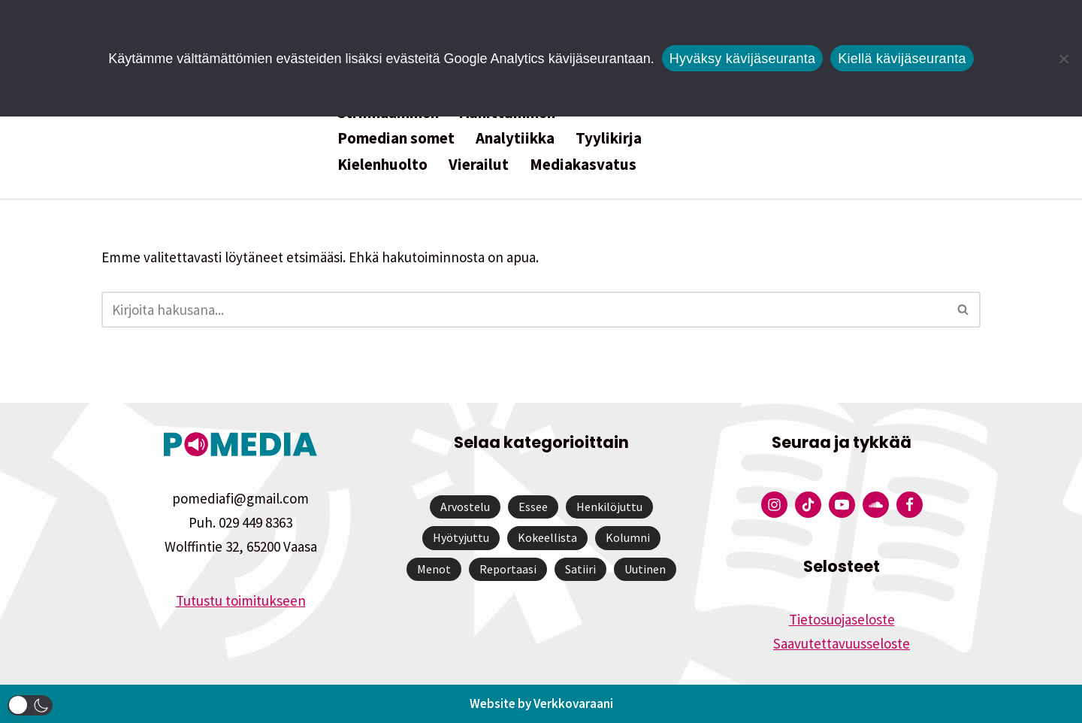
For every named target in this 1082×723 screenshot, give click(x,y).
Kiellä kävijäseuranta (902, 58)
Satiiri (580, 568)
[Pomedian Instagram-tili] (774, 505)
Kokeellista (547, 537)
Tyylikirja (609, 138)
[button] (30, 705)
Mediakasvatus (583, 164)
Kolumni (628, 537)
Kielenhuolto (382, 164)
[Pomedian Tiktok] (808, 505)
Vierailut (479, 164)
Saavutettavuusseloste (841, 643)
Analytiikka (515, 138)
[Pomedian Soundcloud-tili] (876, 505)
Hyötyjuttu (461, 537)
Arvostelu (465, 506)
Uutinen (645, 568)
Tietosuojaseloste (842, 619)
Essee (533, 506)
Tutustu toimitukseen (241, 600)
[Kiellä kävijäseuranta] (1063, 58)
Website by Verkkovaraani (541, 703)
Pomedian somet (396, 138)
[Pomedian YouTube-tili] (842, 505)
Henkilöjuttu (609, 506)
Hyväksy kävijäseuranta (742, 58)
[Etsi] (524, 310)
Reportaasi (507, 568)
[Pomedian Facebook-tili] (909, 505)
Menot (434, 568)
